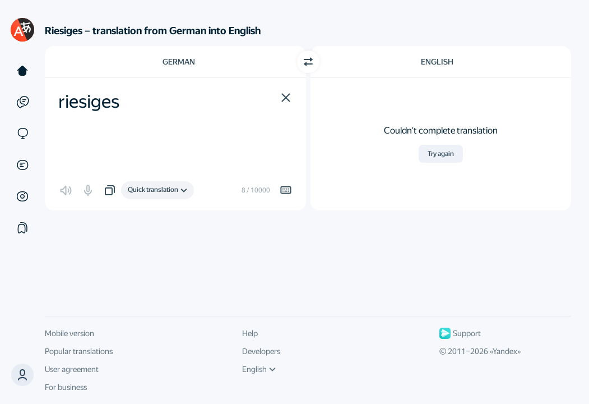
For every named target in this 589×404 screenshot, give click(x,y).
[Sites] (22, 133)
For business (66, 387)
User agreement (72, 369)
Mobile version (69, 333)
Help (250, 333)
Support (460, 333)
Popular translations (79, 351)
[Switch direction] (308, 61)
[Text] (22, 70)
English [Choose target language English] (437, 61)
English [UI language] (259, 369)
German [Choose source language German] (179, 61)
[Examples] (22, 102)
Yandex (505, 351)
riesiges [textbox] (88, 101)
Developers (261, 351)
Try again (441, 154)
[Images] (22, 196)
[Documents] (22, 165)
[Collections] (22, 228)
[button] (286, 97)
